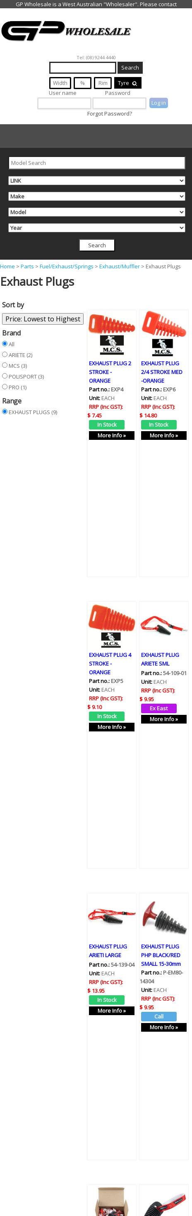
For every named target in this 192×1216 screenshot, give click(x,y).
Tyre (128, 83)
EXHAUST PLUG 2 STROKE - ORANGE (110, 371)
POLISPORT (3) (26, 376)
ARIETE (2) (20, 355)
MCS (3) (18, 365)
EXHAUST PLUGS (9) (33, 412)
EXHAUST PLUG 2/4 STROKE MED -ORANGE (161, 371)
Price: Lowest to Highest (42, 318)
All (11, 344)
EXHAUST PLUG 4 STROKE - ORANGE (110, 647)
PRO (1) (17, 387)
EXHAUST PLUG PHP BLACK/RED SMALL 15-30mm (161, 923)
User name (63, 93)
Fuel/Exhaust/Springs (67, 266)
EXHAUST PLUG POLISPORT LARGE (160, 1199)
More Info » (112, 434)
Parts (27, 266)
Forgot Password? (109, 113)
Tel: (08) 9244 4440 (96, 57)
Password (117, 93)
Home (7, 266)
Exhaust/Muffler (119, 266)
